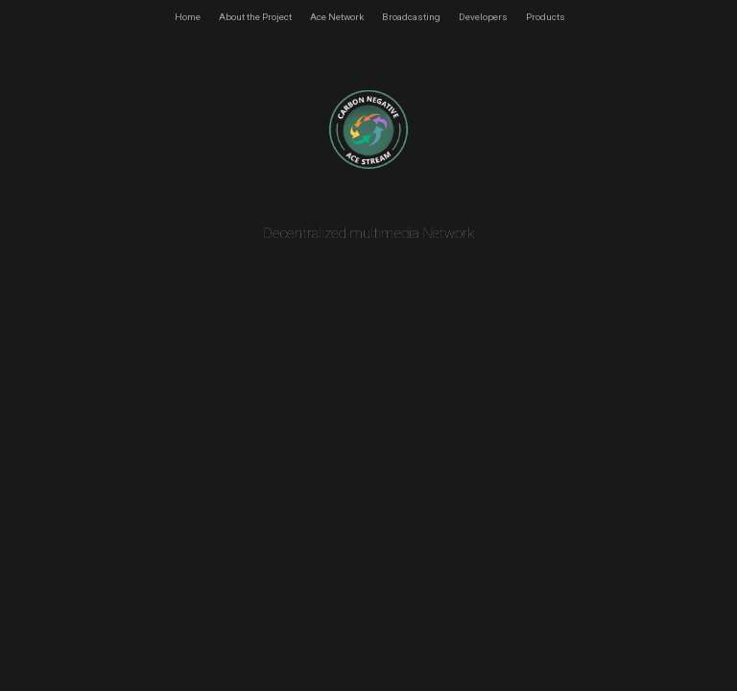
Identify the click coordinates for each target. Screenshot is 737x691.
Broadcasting (411, 17)
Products (545, 17)
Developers (483, 17)
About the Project (255, 17)
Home (188, 17)
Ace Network (337, 17)
